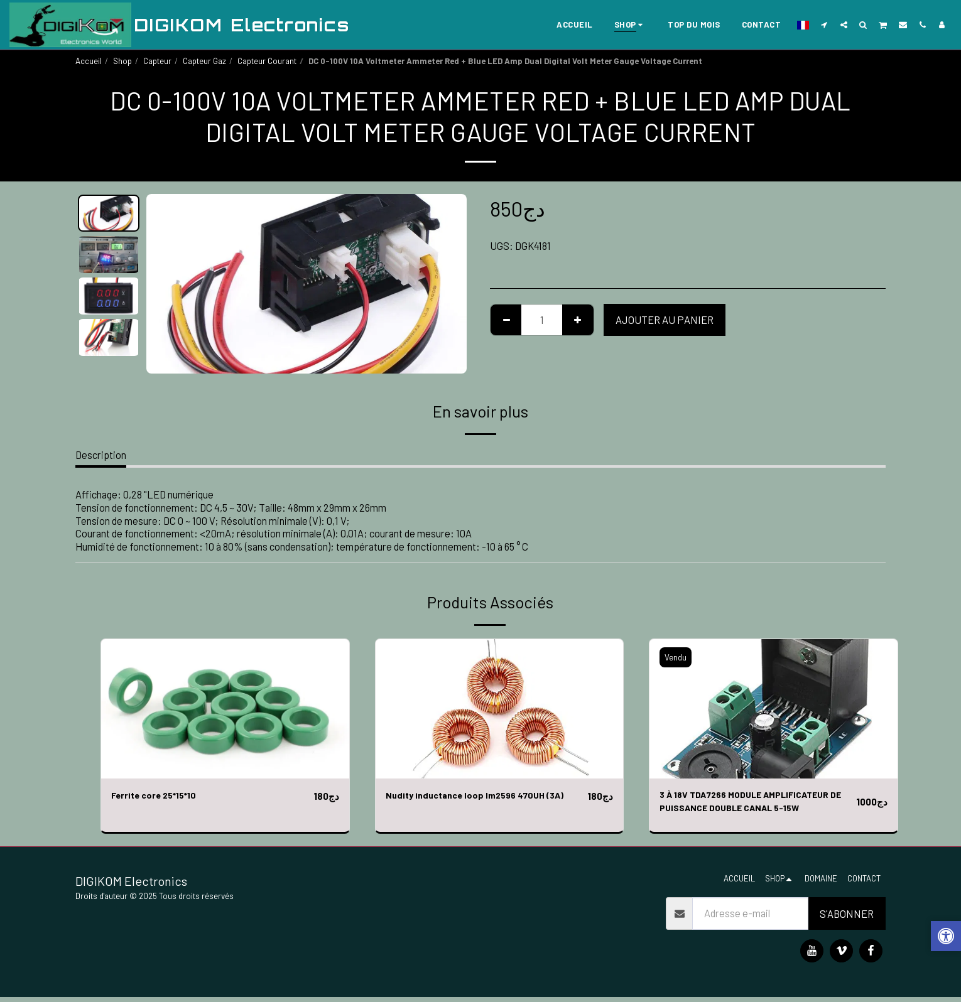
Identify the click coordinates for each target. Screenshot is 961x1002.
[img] (225, 708)
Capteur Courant (266, 61)
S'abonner (847, 918)
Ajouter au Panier (665, 319)
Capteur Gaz (204, 61)
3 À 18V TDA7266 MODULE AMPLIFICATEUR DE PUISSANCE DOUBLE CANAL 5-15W (753, 805)
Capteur (157, 61)
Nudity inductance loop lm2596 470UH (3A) (485, 796)
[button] (824, 24)
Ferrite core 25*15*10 (160, 796)
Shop (122, 61)
